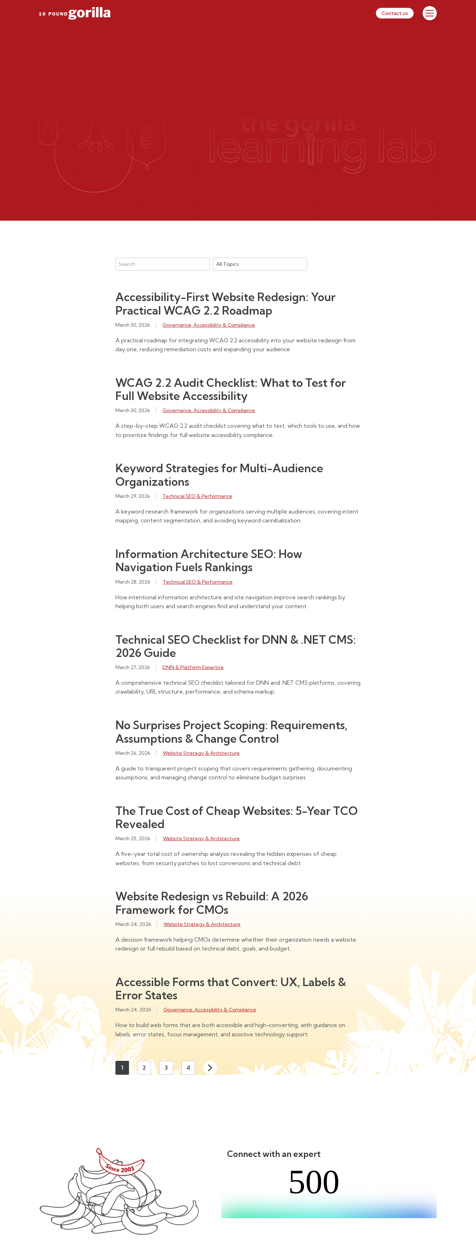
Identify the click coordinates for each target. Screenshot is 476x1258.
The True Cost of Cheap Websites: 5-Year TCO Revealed (236, 817)
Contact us (395, 13)
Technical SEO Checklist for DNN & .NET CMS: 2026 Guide (235, 646)
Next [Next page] (210, 1067)
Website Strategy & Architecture (201, 753)
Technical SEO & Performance (197, 496)
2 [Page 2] (144, 1067)
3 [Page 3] (166, 1067)
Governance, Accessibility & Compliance (208, 325)
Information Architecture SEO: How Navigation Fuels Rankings (208, 560)
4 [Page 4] (188, 1067)
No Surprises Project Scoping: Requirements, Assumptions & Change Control (231, 731)
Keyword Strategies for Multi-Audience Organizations (219, 474)
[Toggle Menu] (430, 13)
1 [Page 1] (122, 1067)
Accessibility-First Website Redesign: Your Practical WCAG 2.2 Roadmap (225, 303)
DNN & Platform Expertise (193, 667)
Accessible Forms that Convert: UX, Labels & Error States (230, 988)
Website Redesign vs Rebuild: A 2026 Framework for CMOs (211, 902)
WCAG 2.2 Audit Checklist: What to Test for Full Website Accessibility (230, 389)
